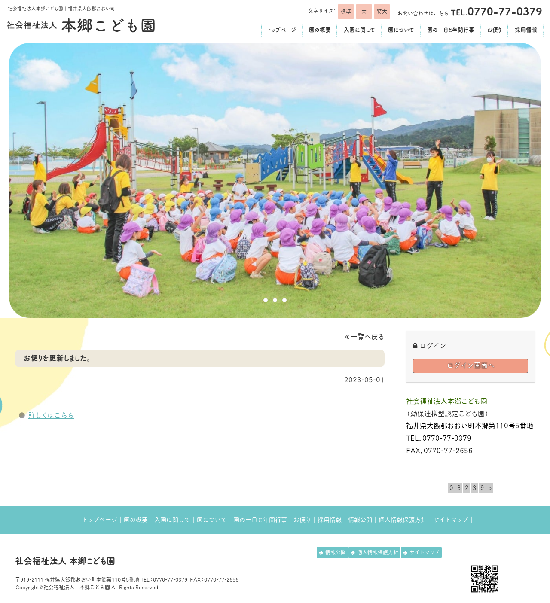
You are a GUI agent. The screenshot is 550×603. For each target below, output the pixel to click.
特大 (382, 11)
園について (212, 520)
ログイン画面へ (471, 365)
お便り (302, 520)
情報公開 (360, 520)
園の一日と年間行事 (260, 520)
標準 (346, 11)
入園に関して (172, 520)
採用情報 (330, 520)
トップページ (99, 520)
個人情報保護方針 (403, 520)
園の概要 (136, 520)
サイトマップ (450, 520)
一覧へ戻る (365, 336)
